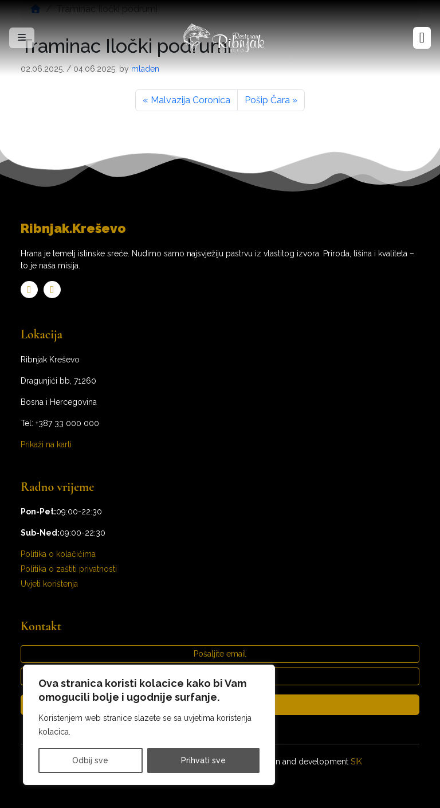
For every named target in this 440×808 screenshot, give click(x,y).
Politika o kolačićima (58, 554)
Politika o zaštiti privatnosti (69, 568)
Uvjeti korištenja (49, 583)
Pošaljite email (220, 653)
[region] (149, 725)
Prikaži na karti (46, 444)
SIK (356, 761)
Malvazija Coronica (190, 100)
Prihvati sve (203, 760)
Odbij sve (90, 760)
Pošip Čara (267, 100)
